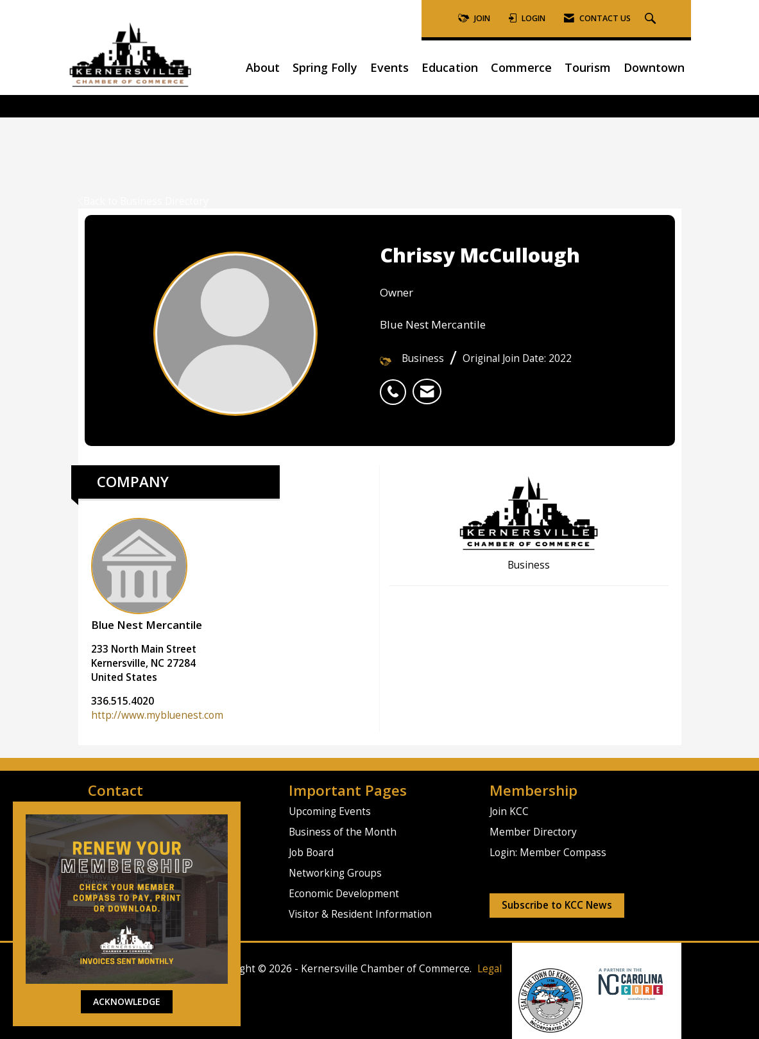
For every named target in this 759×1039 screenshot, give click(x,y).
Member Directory (533, 832)
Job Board (311, 852)
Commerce (521, 67)
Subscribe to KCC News (557, 905)
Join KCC (509, 811)
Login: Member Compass (548, 852)
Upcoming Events (330, 811)
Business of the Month (343, 832)
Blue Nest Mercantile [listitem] (146, 575)
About (263, 67)
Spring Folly (325, 67)
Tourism (588, 67)
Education (450, 67)
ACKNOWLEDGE (126, 1001)
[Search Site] (652, 19)
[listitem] (396, 385)
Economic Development (344, 893)
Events (389, 67)
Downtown (654, 67)
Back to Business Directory (143, 201)
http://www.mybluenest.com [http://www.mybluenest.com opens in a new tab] (157, 715)
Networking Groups (335, 873)
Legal (489, 968)
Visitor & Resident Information (360, 914)
